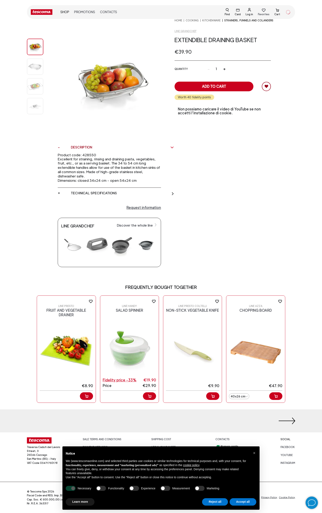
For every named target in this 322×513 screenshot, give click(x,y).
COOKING (192, 20)
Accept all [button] (243, 501)
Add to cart (214, 86)
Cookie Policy (287, 497)
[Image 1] (39, 66)
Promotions (84, 12)
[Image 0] (39, 47)
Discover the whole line (137, 225)
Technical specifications (122, 193)
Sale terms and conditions (102, 439)
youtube (287, 455)
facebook (288, 447)
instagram (288, 462)
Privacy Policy (269, 497)
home (178, 20)
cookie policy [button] (191, 465)
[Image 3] (39, 106)
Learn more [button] (80, 501)
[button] (254, 453)
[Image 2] (39, 86)
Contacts (108, 12)
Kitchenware (211, 20)
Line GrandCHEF (186, 31)
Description (122, 147)
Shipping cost (161, 439)
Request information (143, 207)
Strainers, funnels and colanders (248, 20)
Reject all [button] (215, 501)
